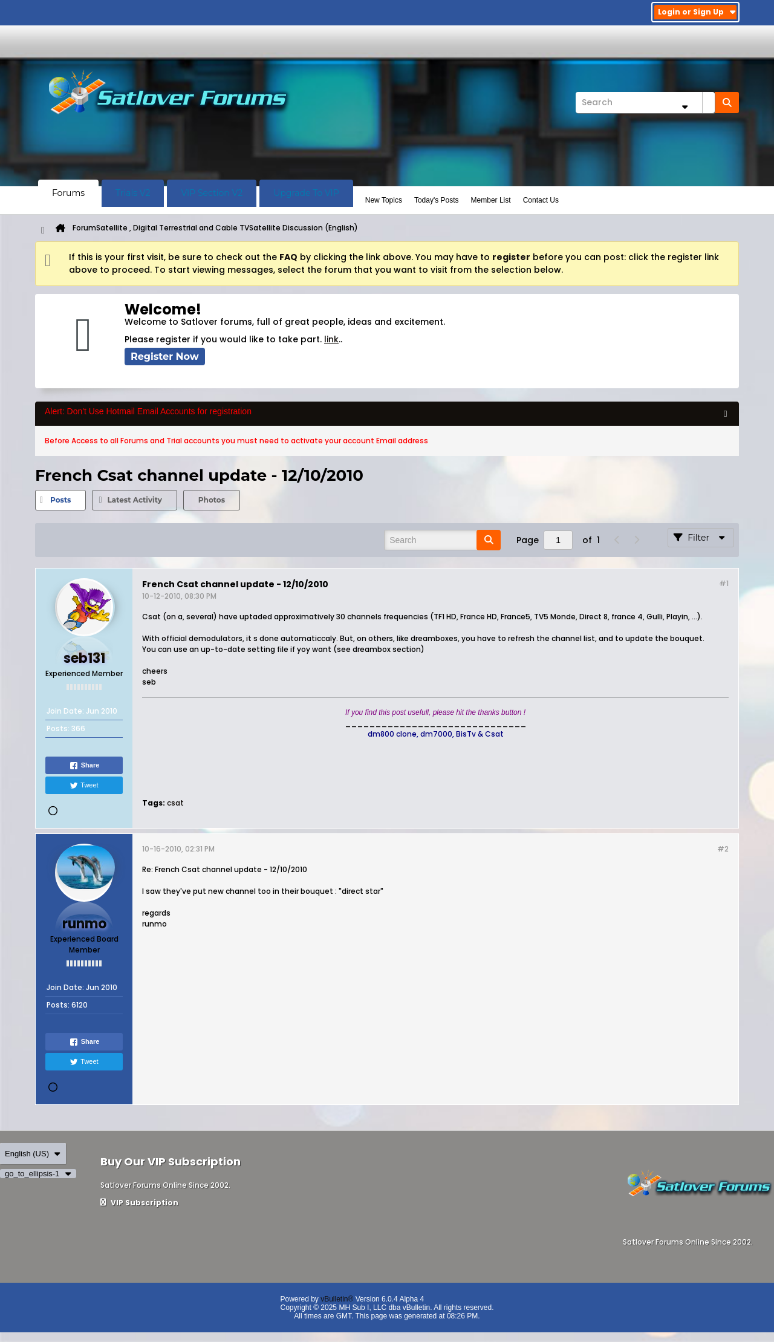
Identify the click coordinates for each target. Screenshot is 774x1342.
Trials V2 (132, 192)
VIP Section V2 (211, 192)
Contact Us (541, 200)
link (331, 339)
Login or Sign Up (697, 12)
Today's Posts (436, 200)
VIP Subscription (139, 1202)
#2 (723, 849)
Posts (60, 499)
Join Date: (65, 711)
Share (84, 765)
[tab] (60, 500)
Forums (68, 192)
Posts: (58, 728)
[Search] (645, 102)
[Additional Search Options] (684, 106)
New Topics (383, 200)
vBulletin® (336, 1299)
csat (175, 803)
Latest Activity (134, 499)
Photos (211, 499)
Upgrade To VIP (306, 192)
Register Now (165, 356)
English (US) (33, 1153)
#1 (724, 583)
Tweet (84, 785)
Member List (491, 200)
